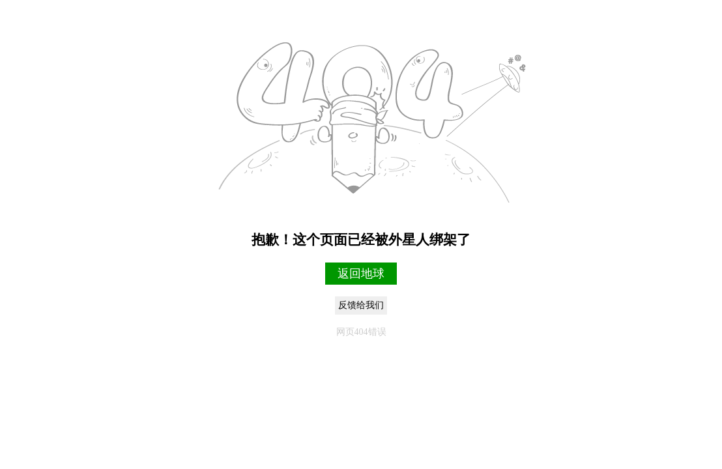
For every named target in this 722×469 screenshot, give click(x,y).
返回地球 (361, 273)
